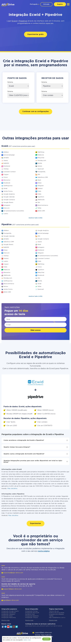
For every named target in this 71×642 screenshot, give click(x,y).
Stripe (39, 182)
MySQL (40, 163)
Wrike (39, 208)
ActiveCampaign (9, 155)
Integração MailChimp (8, 617)
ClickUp (6, 169)
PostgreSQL (42, 171)
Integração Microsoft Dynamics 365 (32, 613)
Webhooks (41, 199)
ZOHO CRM (41, 210)
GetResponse (8, 185)
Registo (60, 4)
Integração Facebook (8, 612)
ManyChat (41, 157)
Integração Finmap (31, 611)
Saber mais (27, 640)
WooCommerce (43, 205)
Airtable (6, 157)
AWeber (6, 152)
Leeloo (6, 213)
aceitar (46, 639)
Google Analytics (9, 194)
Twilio (39, 194)
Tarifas (51, 616)
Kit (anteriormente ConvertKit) (14, 210)
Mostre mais (5, 620)
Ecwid (14, 21)
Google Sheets (8, 202)
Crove (6, 177)
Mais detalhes (12, 488)
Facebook (7, 182)
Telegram (41, 185)
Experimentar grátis (36, 34)
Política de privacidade (56, 612)
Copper (6, 174)
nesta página (44, 551)
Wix (39, 202)
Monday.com (42, 160)
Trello (39, 191)
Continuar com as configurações (35, 111)
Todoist (40, 188)
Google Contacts (9, 199)
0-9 (60, 626)
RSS (39, 174)
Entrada (46, 4)
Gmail (5, 188)
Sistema (10, 82)
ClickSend (7, 166)
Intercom (7, 208)
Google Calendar (9, 196)
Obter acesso (35, 330)
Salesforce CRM (43, 177)
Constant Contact (10, 171)
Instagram (7, 205)
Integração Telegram (8, 614)
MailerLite (41, 155)
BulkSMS (6, 163)
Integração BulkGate (32, 616)
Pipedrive (23, 21)
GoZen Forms (8, 191)
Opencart (41, 169)
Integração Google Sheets (10, 611)
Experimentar (35, 523)
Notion (40, 166)
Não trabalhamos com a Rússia (57, 618)
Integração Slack (6, 616)
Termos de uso (54, 611)
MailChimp (41, 152)
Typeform (41, 196)
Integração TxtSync (31, 617)
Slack (39, 180)
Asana (6, 160)
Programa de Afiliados (56, 614)
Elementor (7, 180)
